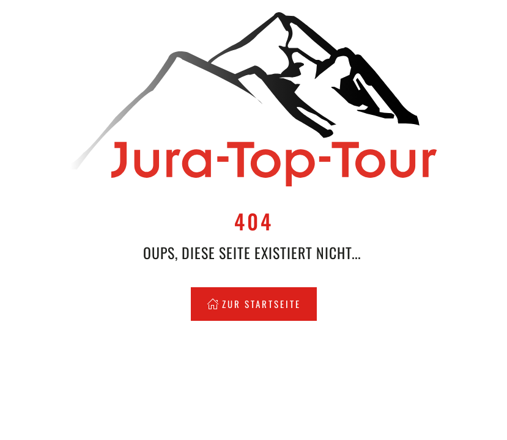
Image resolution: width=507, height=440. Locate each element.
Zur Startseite (254, 303)
